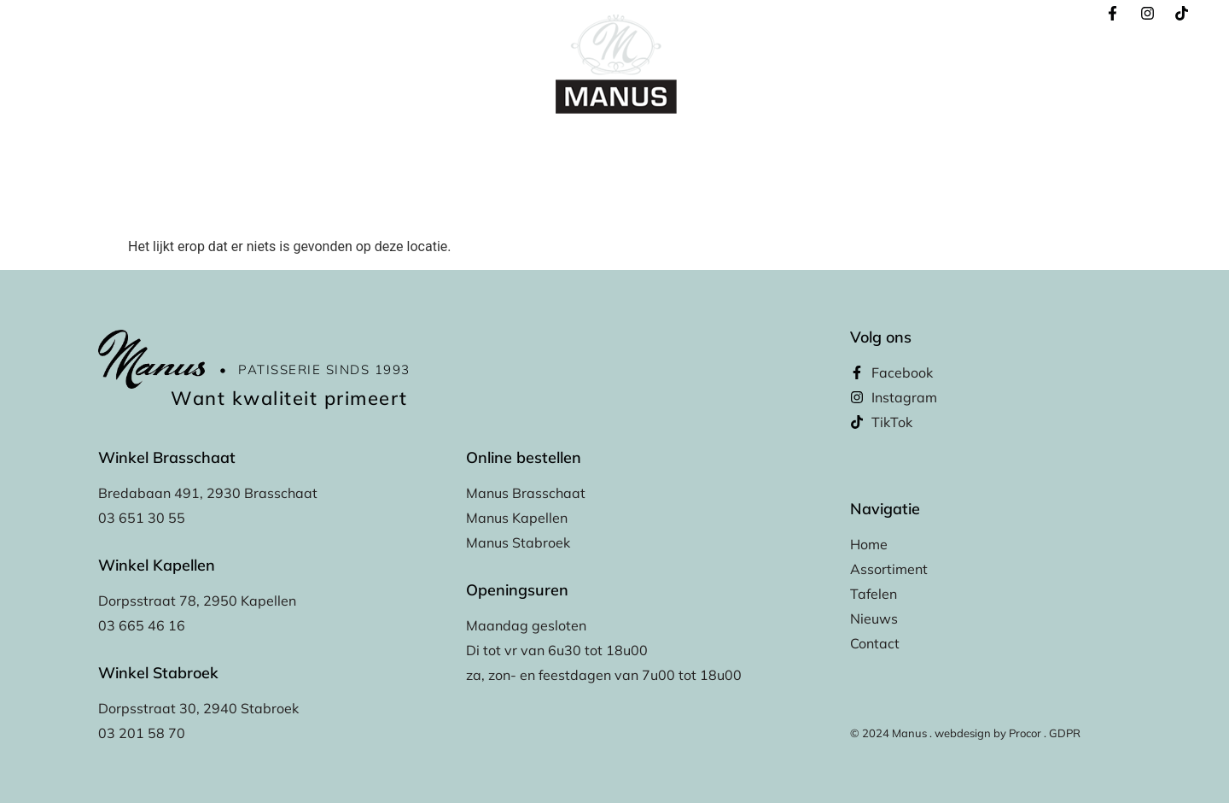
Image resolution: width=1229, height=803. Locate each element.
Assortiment (564, 147)
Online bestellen (455, 147)
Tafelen (647, 147)
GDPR (1064, 733)
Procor (1025, 733)
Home (364, 147)
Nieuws (791, 147)
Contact (861, 147)
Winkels (719, 147)
